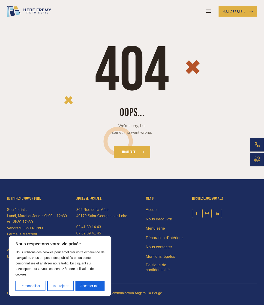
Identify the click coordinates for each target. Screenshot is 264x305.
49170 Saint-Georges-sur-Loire (101, 216)
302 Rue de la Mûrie (93, 210)
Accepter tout (90, 286)
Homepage (129, 152)
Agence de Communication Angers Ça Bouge (127, 293)
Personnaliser (30, 286)
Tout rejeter (60, 286)
